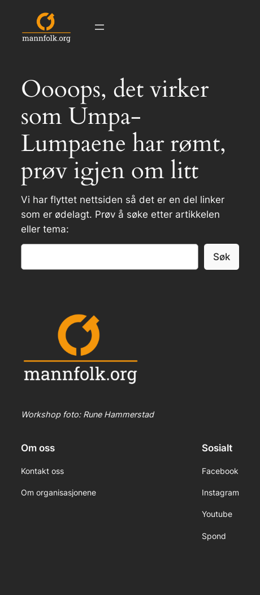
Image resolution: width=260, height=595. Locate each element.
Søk (221, 256)
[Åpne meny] (99, 27)
